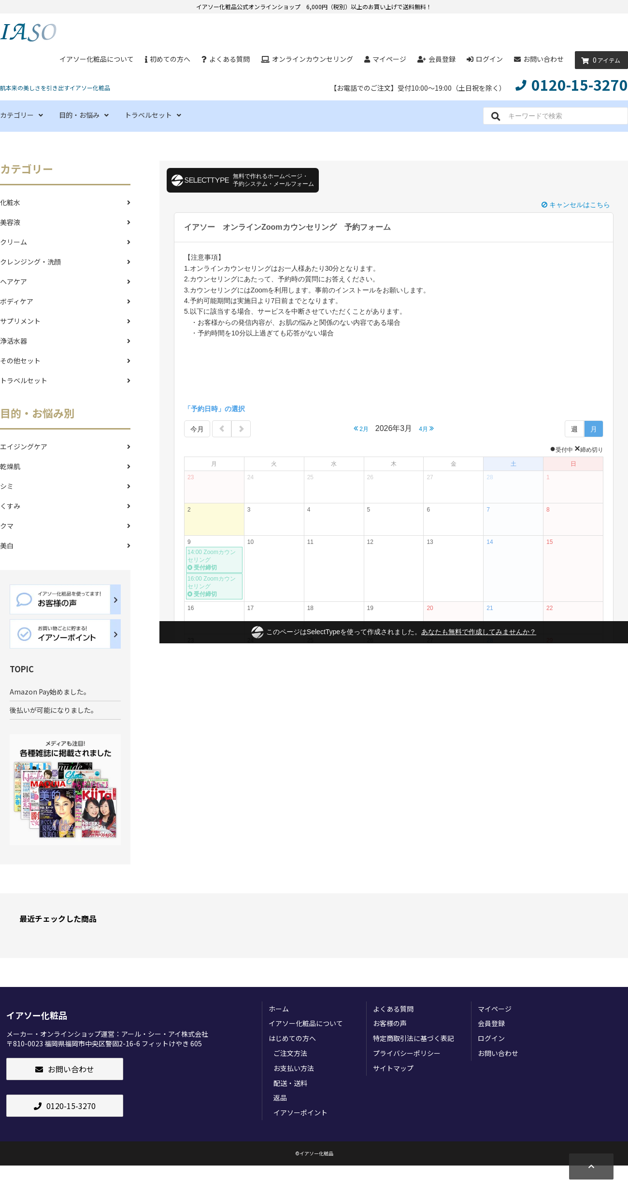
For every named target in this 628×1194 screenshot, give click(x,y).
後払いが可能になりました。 (54, 710)
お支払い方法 (293, 1068)
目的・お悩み (84, 115)
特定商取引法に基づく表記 (413, 1038)
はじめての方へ (292, 1038)
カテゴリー (21, 115)
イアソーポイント (300, 1112)
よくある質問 (225, 59)
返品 (280, 1097)
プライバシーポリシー (407, 1053)
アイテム (599, 60)
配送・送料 (290, 1083)
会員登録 (436, 59)
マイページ (385, 59)
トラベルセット (153, 115)
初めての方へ (167, 59)
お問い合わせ (539, 59)
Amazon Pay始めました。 (50, 691)
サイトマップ (393, 1068)
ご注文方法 (290, 1053)
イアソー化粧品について (96, 59)
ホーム (279, 1009)
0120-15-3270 (65, 1105)
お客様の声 (390, 1023)
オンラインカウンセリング (307, 59)
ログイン (485, 59)
